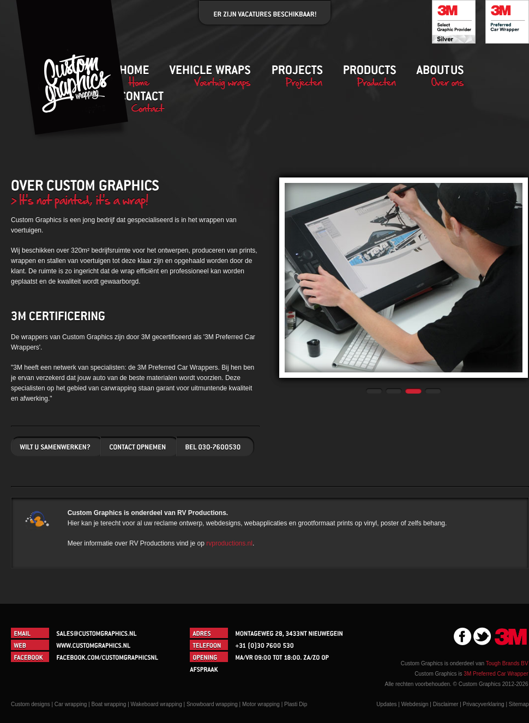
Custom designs (30, 704)
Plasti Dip (295, 704)
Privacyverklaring (483, 704)
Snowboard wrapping (212, 704)
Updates (386, 704)
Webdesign (415, 704)
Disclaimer (446, 704)
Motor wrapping (261, 704)
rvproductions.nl (229, 543)
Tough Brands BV (507, 663)
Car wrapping (71, 704)
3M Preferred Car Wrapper (496, 674)
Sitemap (519, 704)
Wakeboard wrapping (156, 704)
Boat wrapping (109, 704)
